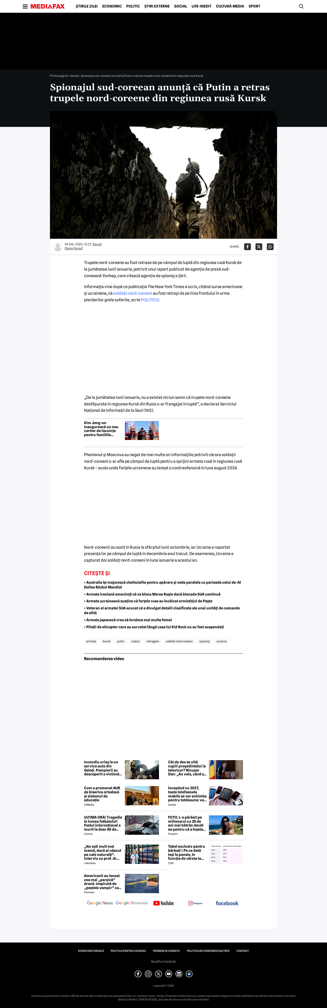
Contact (242, 951)
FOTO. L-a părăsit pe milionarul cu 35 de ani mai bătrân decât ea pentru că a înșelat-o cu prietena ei (187, 823)
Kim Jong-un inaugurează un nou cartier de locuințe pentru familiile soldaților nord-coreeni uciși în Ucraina (101, 429)
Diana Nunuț (74, 248)
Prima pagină (59, 76)
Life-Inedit (201, 6)
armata (91, 641)
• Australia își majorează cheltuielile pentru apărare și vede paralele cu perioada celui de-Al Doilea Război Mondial (162, 584)
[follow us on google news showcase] (132, 903)
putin (120, 641)
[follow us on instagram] (195, 903)
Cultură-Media (230, 6)
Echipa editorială (91, 951)
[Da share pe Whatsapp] (270, 246)
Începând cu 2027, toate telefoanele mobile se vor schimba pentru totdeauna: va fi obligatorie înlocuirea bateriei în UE (187, 794)
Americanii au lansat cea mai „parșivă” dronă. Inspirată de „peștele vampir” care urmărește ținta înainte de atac (103, 882)
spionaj (204, 641)
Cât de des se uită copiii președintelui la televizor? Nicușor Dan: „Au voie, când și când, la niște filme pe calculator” (187, 768)
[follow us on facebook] (227, 903)
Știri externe (157, 6)
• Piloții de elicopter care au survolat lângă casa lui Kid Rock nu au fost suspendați (154, 627)
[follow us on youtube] (163, 903)
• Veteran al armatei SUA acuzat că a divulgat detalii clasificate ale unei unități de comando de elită (162, 610)
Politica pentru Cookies (128, 951)
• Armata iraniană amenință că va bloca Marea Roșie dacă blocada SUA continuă (152, 594)
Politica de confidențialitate (208, 951)
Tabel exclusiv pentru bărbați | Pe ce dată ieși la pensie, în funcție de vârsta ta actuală (186, 852)
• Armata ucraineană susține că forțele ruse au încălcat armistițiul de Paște (148, 601)
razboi (135, 641)
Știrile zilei (87, 6)
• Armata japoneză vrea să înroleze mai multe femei (128, 620)
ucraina (221, 641)
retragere (152, 641)
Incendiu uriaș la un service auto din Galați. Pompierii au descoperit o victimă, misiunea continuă (102, 768)
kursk (106, 641)
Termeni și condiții (166, 951)
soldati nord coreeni (179, 641)
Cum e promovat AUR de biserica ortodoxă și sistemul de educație (102, 794)
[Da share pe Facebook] (247, 246)
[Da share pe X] (258, 246)
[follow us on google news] (100, 903)
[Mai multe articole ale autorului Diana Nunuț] (57, 246)
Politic (133, 6)
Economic (112, 6)
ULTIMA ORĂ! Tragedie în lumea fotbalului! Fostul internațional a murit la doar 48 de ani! (103, 823)
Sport (254, 6)
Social (180, 6)
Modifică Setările (163, 961)
